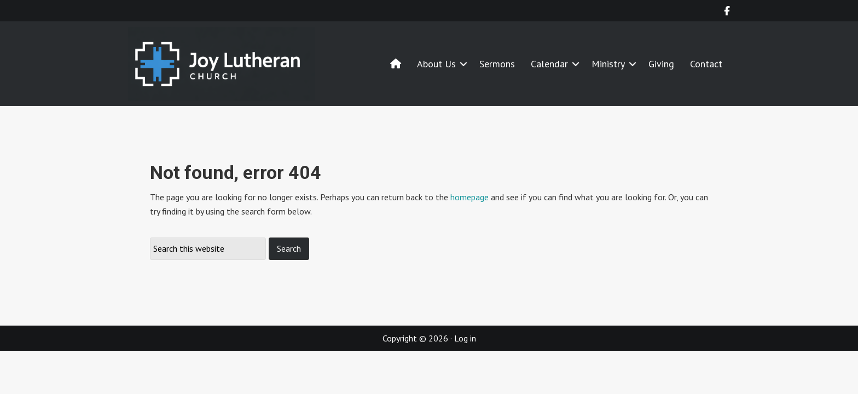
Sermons (497, 63)
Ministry (608, 63)
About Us (436, 63)
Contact (706, 63)
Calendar (549, 63)
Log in (465, 338)
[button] (463, 63)
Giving (661, 63)
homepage (469, 197)
